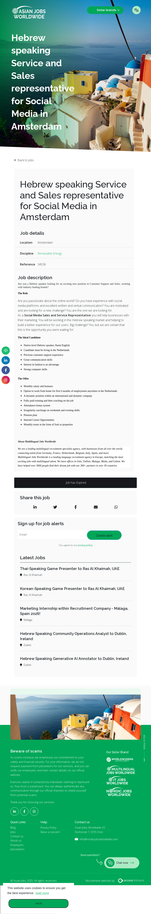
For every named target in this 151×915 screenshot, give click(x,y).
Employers (17, 845)
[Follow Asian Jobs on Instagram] (5, 380)
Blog (13, 827)
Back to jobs (26, 160)
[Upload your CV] (5, 350)
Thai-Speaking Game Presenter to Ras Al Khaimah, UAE (70, 568)
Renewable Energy (50, 253)
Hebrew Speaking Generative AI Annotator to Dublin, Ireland (74, 658)
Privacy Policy (48, 827)
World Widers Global (122, 759)
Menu (136, 10)
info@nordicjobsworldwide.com (99, 839)
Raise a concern (50, 832)
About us (15, 840)
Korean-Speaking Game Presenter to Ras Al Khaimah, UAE (72, 588)
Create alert (104, 535)
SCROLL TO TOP (144, 742)
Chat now (120, 863)
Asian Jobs (28, 12)
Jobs (13, 832)
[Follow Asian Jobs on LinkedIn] (5, 360)
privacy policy (85, 545)
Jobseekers (17, 849)
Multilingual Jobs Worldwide (120, 769)
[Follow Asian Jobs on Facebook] (5, 370)
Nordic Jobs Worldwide (119, 791)
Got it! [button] (38, 903)
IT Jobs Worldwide (120, 780)
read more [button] (42, 893)
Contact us (17, 836)
